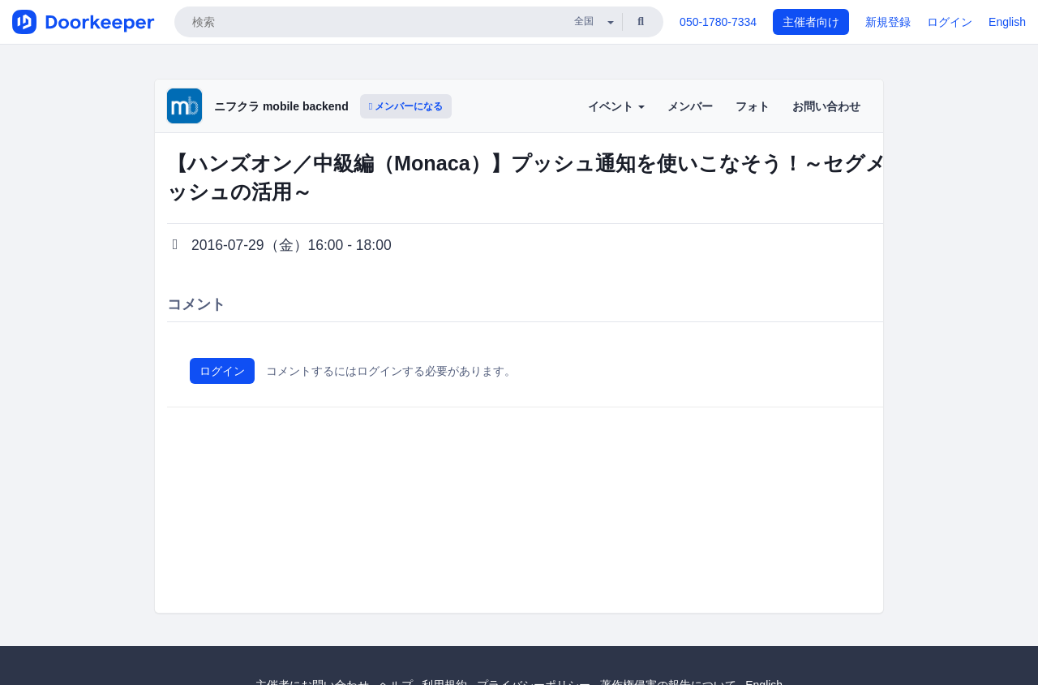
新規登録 (888, 21)
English (1007, 21)
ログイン (949, 21)
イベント (616, 106)
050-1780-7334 (718, 21)
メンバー (690, 106)
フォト (753, 106)
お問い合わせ (826, 106)
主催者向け (811, 21)
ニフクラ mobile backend (281, 106)
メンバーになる (406, 106)
